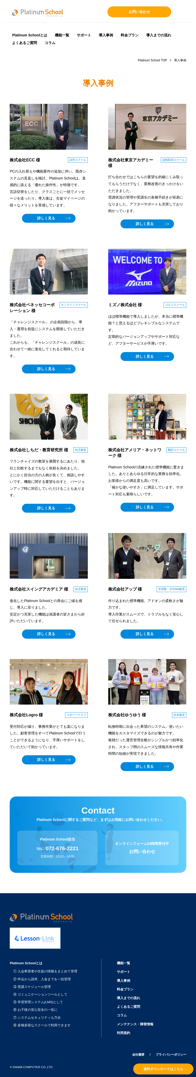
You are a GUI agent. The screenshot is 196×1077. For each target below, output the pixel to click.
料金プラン (130, 35)
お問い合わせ (139, 12)
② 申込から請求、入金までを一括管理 (42, 979)
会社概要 (138, 1054)
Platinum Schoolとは (29, 35)
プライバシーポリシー (171, 1054)
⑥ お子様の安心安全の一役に (35, 1010)
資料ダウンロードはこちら (163, 1069)
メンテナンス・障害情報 (135, 1024)
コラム (50, 43)
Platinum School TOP (152, 60)
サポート (84, 35)
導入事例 (106, 35)
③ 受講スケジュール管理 (32, 987)
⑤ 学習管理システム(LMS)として (38, 1002)
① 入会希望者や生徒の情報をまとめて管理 (45, 971)
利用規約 (123, 1033)
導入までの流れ (158, 35)
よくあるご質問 (24, 43)
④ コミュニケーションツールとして (40, 994)
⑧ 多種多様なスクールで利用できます (42, 1025)
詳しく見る (46, 218)
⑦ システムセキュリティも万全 (37, 1017)
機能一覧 (62, 35)
